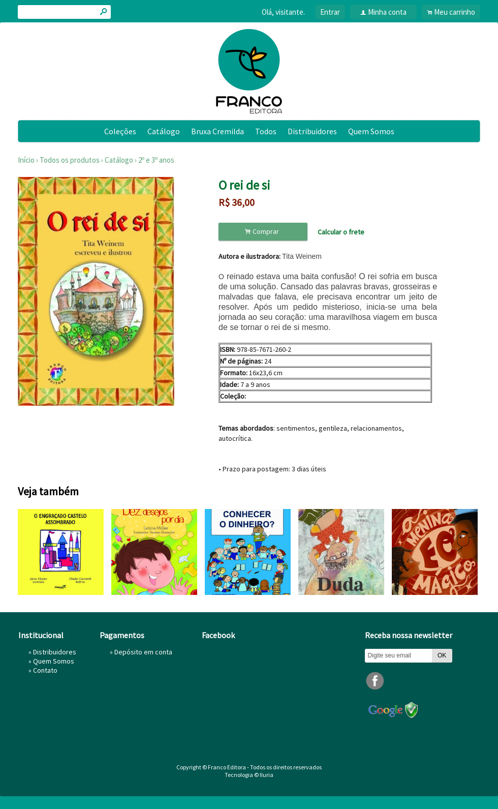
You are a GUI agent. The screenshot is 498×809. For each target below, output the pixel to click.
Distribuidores (312, 131)
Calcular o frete (341, 231)
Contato (45, 670)
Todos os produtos (70, 160)
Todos (265, 131)
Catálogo (163, 131)
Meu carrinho (454, 12)
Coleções (120, 131)
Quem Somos (371, 131)
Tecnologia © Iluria (249, 774)
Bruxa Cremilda (217, 131)
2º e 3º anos (156, 160)
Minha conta (387, 12)
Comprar (263, 231)
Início (26, 160)
